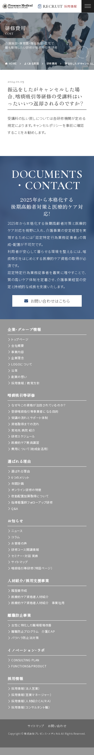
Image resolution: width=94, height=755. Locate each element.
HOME (13, 63)
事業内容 (17, 352)
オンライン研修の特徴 (26, 490)
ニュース (17, 530)
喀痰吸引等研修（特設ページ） (31, 568)
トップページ (20, 339)
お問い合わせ (57, 726)
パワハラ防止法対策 (25, 637)
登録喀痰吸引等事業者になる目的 (34, 411)
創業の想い (19, 376)
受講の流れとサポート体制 (29, 417)
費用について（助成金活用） (30, 449)
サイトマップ (19, 562)
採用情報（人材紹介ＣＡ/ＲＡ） (31, 701)
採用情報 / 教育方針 (25, 383)
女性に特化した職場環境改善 (31, 625)
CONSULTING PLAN (25, 660)
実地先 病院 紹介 (23, 430)
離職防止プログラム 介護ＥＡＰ (33, 631)
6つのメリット (20, 477)
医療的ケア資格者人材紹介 (30, 597)
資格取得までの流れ (25, 424)
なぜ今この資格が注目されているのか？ (38, 405)
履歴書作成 (19, 590)
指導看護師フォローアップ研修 (32, 502)
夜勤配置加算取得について (29, 496)
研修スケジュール (23, 436)
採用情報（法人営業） (25, 688)
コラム (15, 537)
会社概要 (17, 345)
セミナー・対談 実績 (24, 556)
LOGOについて (21, 364)
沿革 (14, 370)
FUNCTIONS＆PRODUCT (28, 666)
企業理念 (17, 358)
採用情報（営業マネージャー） (31, 694)
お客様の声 (19, 543)
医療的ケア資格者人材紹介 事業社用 (37, 603)
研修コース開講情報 (25, 549)
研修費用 (52, 63)
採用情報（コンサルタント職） (30, 707)
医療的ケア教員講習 (25, 442)
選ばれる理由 (20, 471)
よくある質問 (31, 63)
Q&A (14, 508)
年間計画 (17, 483)
